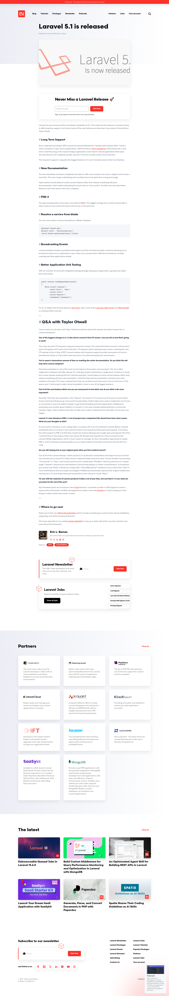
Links (122, 14)
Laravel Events (116, 949)
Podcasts (83, 14)
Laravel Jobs (138, 958)
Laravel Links (139, 941)
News (50, 544)
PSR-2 (83, 203)
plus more (76, 308)
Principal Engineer (116, 605)
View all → (146, 646)
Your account (139, 962)
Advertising (115, 958)
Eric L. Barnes (62, 33)
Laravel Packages (118, 945)
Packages (56, 14)
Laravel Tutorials (140, 945)
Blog (34, 14)
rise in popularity (99, 148)
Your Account (135, 14)
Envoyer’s (101, 490)
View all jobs (52, 600)
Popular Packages (141, 949)
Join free (97, 109)
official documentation (66, 513)
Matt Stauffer (123, 308)
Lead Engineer (115, 591)
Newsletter (70, 14)
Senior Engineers (115, 586)
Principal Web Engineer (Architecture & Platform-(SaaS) (128, 600)
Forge (76, 487)
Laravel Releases (61, 544)
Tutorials (44, 14)
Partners (112, 14)
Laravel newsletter (75, 521)
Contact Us (115, 962)
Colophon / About (144, 979)
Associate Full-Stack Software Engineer (123, 596)
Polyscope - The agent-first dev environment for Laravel (84, 2)
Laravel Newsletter (118, 941)
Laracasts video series (105, 308)
